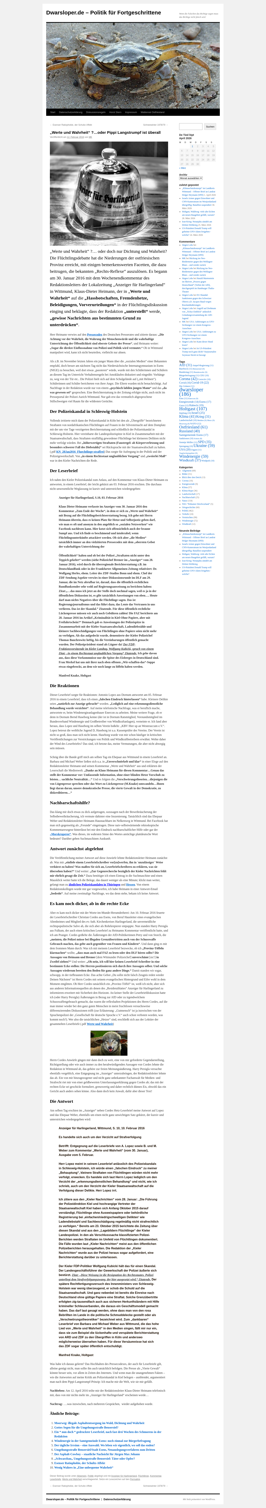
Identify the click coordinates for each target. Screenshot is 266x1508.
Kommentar (155, 1476)
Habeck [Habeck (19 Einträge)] (196, 405)
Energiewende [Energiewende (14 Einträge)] (189, 401)
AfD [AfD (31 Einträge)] (185, 365)
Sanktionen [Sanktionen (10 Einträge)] (186, 438)
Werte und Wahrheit (100, 1023)
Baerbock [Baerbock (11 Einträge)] (185, 368)
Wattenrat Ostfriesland (152, 112)
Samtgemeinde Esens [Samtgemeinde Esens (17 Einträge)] (193, 434)
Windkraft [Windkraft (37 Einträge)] (190, 460)
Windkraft (186, 524)
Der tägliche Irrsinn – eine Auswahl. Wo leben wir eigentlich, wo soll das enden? (104, 1445)
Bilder (185, 474)
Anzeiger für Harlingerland (124, 1476)
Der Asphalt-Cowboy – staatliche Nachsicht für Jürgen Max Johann (97, 1454)
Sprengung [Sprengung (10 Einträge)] (186, 446)
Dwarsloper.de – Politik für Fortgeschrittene (103, 12)
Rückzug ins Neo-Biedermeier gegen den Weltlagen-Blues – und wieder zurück (197, 261)
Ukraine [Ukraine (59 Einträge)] (204, 445)
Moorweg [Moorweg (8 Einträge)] (184, 424)
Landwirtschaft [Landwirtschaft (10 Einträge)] (188, 420)
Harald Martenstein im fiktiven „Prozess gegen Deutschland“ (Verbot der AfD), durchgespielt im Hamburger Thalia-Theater (198, 285)
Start (52, 112)
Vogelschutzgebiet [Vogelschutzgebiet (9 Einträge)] (188, 453)
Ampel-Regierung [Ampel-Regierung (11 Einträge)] (203, 365)
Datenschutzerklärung (70, 112)
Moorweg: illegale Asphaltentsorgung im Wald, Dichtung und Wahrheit (99, 1423)
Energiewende (188, 484)
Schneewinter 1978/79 (155, 125)
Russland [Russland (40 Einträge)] (189, 431)
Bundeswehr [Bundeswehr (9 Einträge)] (200, 372)
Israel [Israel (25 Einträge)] (198, 413)
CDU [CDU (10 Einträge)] (204, 375)
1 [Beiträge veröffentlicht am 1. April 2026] (192, 146)
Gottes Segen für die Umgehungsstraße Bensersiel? (86, 1427)
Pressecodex (94, 334)
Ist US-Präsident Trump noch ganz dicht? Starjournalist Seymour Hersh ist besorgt (199, 351)
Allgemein (81, 1476)
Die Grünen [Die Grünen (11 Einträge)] (186, 386)
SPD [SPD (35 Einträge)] (204, 442)
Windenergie (187, 520)
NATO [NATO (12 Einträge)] (195, 423)
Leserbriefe (55, 1479)
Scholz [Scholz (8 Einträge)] (198, 439)
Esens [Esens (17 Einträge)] (205, 401)
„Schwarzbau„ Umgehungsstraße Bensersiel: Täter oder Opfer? (94, 1458)
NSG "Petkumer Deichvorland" (196, 504)
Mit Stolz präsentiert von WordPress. (199, 1499)
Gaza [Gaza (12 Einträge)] (184, 405)
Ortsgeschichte (188, 507)
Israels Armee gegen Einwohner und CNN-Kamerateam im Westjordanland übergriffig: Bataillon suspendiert (199, 201)
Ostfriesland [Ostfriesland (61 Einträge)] (193, 427)
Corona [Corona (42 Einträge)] (188, 379)
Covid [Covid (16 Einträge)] (185, 382)
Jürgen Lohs (187, 245)
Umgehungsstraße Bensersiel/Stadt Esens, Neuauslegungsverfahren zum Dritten (104, 1449)
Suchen (210, 126)
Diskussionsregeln (96, 112)
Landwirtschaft (189, 494)
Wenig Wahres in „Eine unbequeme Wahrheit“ (83, 1467)
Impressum (131, 112)
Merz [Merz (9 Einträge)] (211, 420)
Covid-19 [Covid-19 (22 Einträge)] (200, 382)
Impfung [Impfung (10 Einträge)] (185, 413)
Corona (185, 480)
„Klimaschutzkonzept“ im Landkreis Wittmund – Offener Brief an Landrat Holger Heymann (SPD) (198, 191)
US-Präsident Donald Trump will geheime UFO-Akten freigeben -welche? (197, 231)
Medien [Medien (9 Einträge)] (202, 420)
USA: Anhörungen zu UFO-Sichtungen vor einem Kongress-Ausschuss (198, 325)
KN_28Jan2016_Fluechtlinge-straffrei (80, 451)
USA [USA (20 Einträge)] (184, 449)
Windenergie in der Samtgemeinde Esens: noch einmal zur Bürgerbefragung (102, 1440)
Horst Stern (115, 112)
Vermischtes (187, 517)
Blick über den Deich (191, 477)
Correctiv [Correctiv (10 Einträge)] (204, 379)
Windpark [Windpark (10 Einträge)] (207, 460)
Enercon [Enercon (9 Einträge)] (193, 398)
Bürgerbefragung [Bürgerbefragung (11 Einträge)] (189, 375)
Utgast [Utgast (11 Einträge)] (196, 449)
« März (182, 168)
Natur (184, 500)
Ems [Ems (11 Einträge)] (183, 398)
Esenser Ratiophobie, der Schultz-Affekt (71, 125)
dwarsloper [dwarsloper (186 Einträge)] (191, 392)
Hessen (130, 884)
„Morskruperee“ (60, 834)
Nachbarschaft (188, 497)
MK (90, 137)
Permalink (135, 1479)
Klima (185, 487)
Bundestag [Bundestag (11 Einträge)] (186, 372)
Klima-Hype (187, 490)
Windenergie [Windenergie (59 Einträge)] (193, 456)
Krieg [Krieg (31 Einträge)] (203, 416)
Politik (91, 1476)
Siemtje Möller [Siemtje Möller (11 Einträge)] (188, 442)
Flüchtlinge (143, 1476)
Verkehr (185, 514)
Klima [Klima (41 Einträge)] (187, 416)
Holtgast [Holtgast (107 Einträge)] (193, 408)
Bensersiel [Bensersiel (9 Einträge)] (198, 369)
